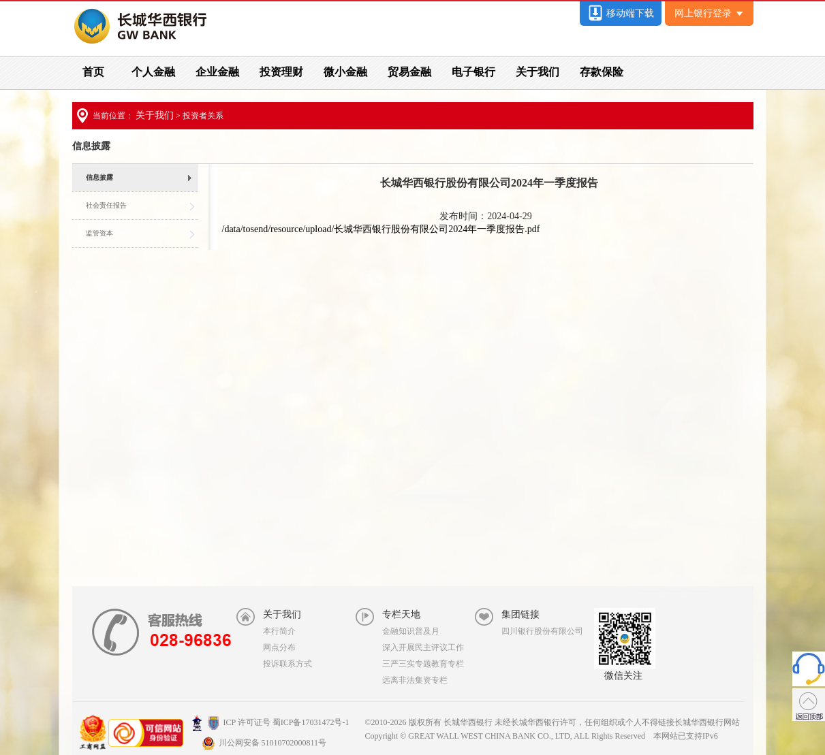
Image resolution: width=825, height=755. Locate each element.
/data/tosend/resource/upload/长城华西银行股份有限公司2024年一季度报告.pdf (381, 229)
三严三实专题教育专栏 (423, 664)
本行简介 (279, 631)
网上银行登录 (708, 13)
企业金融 (217, 72)
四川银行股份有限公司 (542, 631)
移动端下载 (621, 13)
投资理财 (281, 72)
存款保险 (601, 72)
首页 (93, 72)
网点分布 (279, 647)
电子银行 (473, 72)
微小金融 (345, 72)
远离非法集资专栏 (415, 680)
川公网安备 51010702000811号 (264, 743)
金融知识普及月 (410, 631)
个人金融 (153, 72)
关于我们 (537, 72)
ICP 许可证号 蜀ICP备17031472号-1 (270, 722)
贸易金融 (409, 72)
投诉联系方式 (287, 664)
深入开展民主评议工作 (423, 647)
